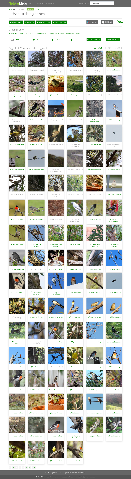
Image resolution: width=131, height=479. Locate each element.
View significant (43, 22)
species (37, 9)
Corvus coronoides (56, 367)
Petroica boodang (115, 120)
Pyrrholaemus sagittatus (37, 245)
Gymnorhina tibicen (17, 70)
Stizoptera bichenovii (115, 194)
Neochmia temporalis (57, 269)
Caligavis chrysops (76, 342)
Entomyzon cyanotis (95, 95)
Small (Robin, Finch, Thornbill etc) (22, 33)
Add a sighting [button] (50, 3)
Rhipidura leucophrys (18, 169)
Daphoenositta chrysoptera (76, 437)
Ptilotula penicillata (95, 144)
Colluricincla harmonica (56, 195)
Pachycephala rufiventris (96, 245)
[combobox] (106, 3)
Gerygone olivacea (76, 367)
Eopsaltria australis (56, 461)
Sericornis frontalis (56, 95)
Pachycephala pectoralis (18, 120)
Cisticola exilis (76, 413)
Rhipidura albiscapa (37, 144)
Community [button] (39, 3)
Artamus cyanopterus (115, 144)
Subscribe (29, 22)
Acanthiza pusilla (17, 194)
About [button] (31, 3)
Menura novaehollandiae (94, 120)
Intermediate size (57, 33)
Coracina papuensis (75, 169)
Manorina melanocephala (55, 71)
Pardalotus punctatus (115, 317)
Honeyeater (42, 33)
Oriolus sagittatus (96, 390)
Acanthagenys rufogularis (76, 145)
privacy (86, 477)
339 (34, 467)
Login (87, 3)
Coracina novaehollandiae (55, 170)
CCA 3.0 (92, 477)
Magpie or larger (74, 33)
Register (81, 3)
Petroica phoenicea (75, 120)
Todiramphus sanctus (37, 169)
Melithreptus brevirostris (17, 318)
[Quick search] (102, 3)
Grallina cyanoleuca (76, 95)
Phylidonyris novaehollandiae (114, 220)
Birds (10, 9)
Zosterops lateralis (115, 169)
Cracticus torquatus (37, 120)
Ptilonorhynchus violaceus (18, 343)
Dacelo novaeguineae (96, 413)
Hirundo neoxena (76, 292)
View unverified (59, 22)
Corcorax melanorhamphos (36, 96)
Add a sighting (16, 22)
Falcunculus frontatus (18, 144)
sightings (30, 9)
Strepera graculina (56, 120)
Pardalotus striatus (95, 317)
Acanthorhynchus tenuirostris (57, 245)
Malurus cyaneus (95, 194)
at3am (58, 477)
